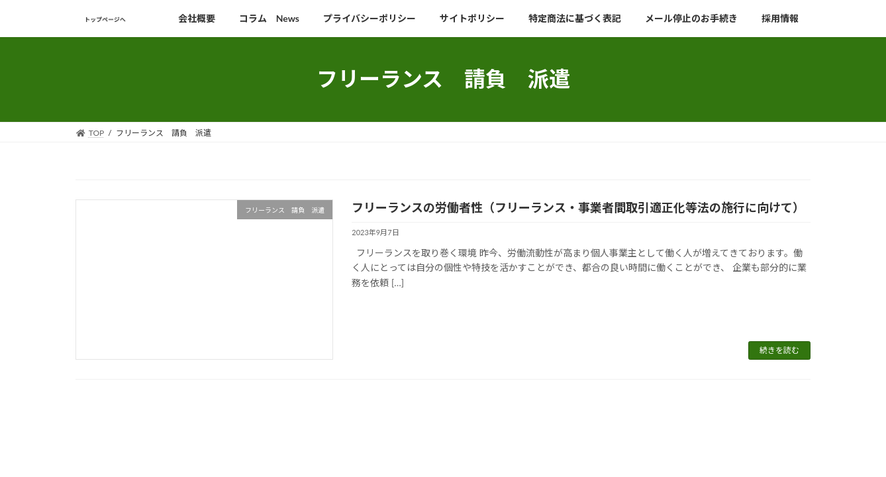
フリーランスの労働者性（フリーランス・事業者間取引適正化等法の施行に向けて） (578, 207)
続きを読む (779, 350)
